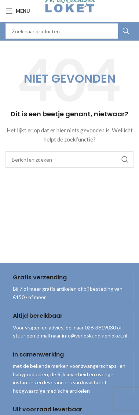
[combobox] (69, 31)
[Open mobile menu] (18, 11)
